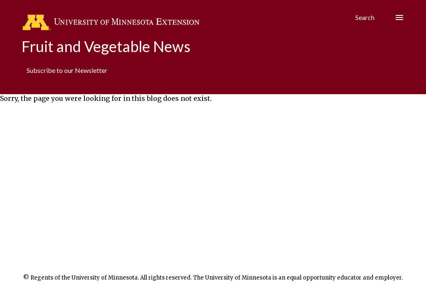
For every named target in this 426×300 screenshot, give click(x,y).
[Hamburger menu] (399, 17)
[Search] (364, 17)
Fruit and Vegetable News (106, 46)
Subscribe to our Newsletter (67, 70)
